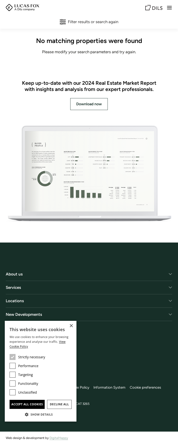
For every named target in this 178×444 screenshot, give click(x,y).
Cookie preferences (145, 387)
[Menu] (169, 8)
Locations (15, 300)
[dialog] (40, 371)
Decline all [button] (59, 404)
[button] (41, 414)
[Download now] (89, 174)
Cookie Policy (78, 387)
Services (13, 287)
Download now (89, 104)
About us (14, 274)
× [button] (71, 326)
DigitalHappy (58, 438)
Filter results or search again (89, 22)
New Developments (24, 314)
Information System (109, 387)
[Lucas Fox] (22, 7)
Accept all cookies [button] (27, 404)
